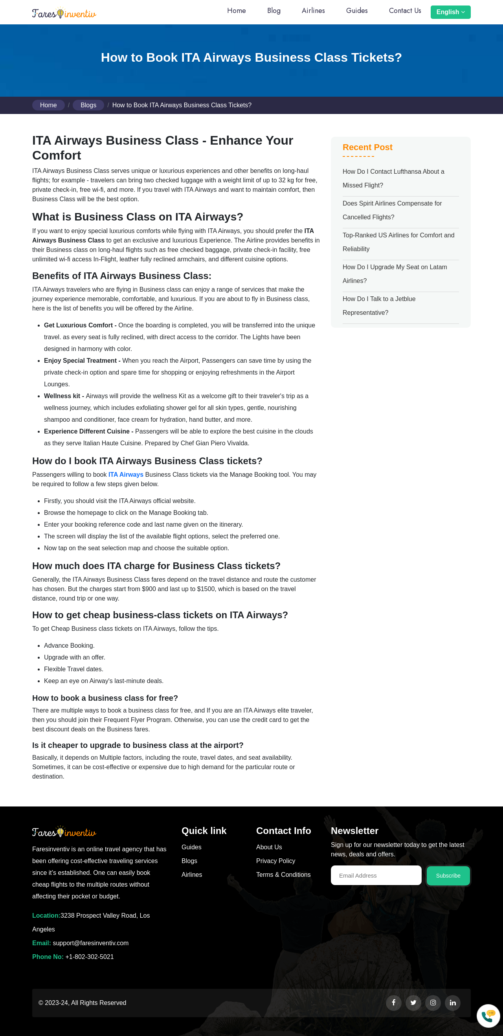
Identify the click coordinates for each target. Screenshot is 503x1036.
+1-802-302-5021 (89, 956)
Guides (357, 11)
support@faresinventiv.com (90, 943)
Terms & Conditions (283, 874)
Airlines (313, 11)
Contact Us (405, 11)
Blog (274, 11)
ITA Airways (125, 474)
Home (236, 11)
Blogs (88, 105)
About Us (269, 847)
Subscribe (448, 876)
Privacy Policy (276, 861)
